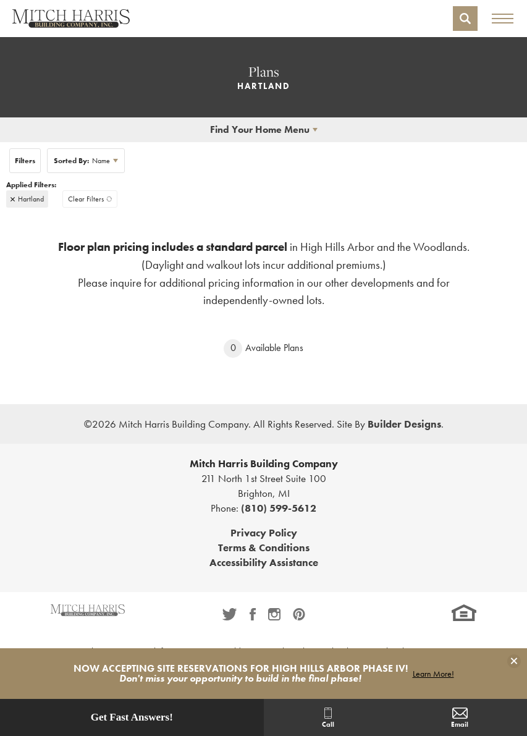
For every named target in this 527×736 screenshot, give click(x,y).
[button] (465, 18)
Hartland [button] (31, 199)
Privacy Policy (263, 532)
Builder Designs (404, 424)
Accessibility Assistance (263, 562)
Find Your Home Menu (260, 129)
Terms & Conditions (264, 547)
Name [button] (82, 160)
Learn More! (433, 673)
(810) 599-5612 (278, 508)
